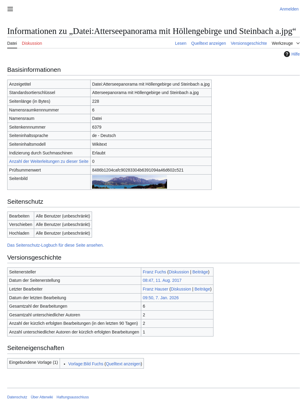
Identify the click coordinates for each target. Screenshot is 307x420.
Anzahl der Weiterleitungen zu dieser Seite (48, 161)
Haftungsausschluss (73, 397)
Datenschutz (17, 397)
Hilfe (291, 54)
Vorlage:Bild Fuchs (85, 363)
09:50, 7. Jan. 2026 (161, 297)
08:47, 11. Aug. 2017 (162, 280)
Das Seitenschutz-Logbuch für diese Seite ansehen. (55, 245)
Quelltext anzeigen (123, 363)
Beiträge (200, 271)
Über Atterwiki (42, 397)
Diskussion (179, 271)
